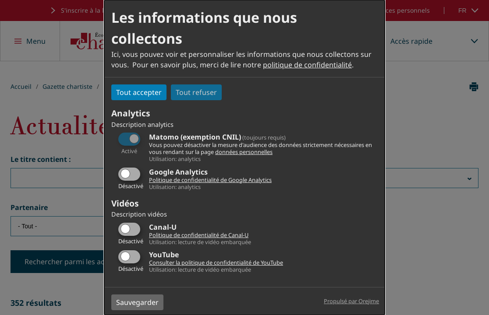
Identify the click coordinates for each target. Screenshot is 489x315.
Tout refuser (196, 92)
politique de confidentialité (307, 65)
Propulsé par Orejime (351, 301)
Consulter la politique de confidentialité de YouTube (216, 262)
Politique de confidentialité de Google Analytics (210, 180)
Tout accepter (139, 92)
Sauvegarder (137, 302)
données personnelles (244, 152)
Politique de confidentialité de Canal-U (198, 235)
